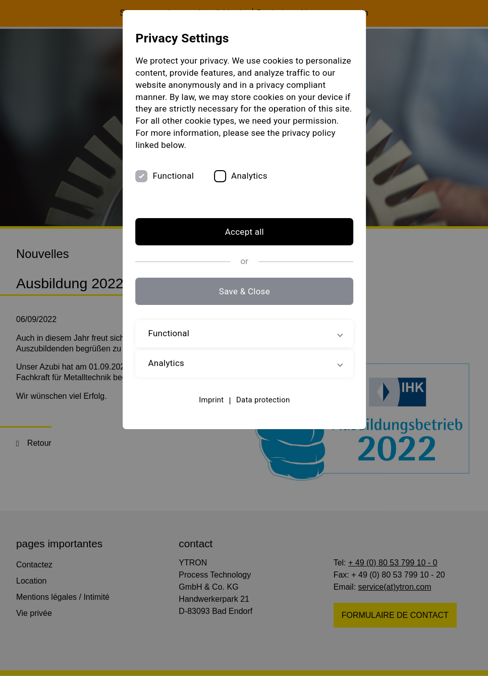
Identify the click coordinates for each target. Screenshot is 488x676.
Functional (172, 176)
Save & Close (244, 291)
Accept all (244, 232)
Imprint (210, 399)
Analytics (248, 176)
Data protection (263, 399)
